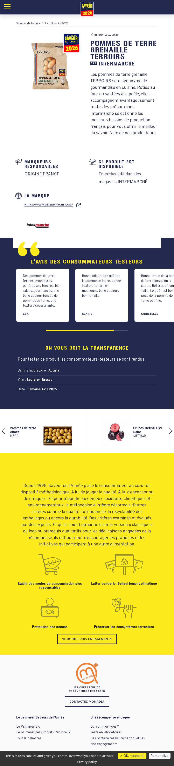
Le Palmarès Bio (28, 727)
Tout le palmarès (28, 738)
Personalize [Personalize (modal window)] (159, 755)
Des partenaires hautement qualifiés (117, 738)
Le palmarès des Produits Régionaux (43, 732)
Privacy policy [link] (87, 762)
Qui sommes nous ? (104, 727)
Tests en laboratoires (106, 732)
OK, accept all (132, 755)
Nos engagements (103, 744)
